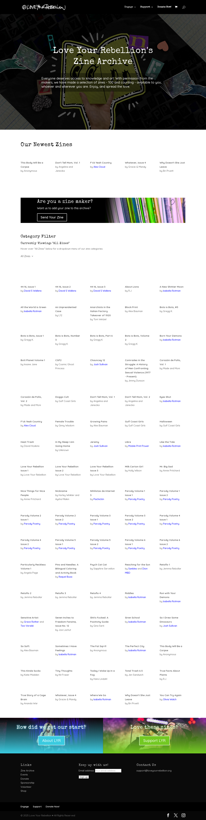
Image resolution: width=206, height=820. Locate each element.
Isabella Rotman (172, 290)
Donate (25, 778)
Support (145, 7)
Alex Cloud (99, 166)
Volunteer (26, 786)
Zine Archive (27, 770)
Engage (128, 7)
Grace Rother (31, 621)
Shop (23, 790)
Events (24, 774)
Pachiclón (98, 499)
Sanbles (132, 568)
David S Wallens (33, 290)
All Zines (25, 256)
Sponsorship (27, 782)
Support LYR (154, 740)
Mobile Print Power (138, 445)
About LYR (51, 740)
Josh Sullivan (100, 364)
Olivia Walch (169, 699)
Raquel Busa (65, 576)
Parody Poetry (136, 499)
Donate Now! (164, 7)
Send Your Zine (52, 217)
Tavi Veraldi (27, 625)
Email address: (100, 770)
